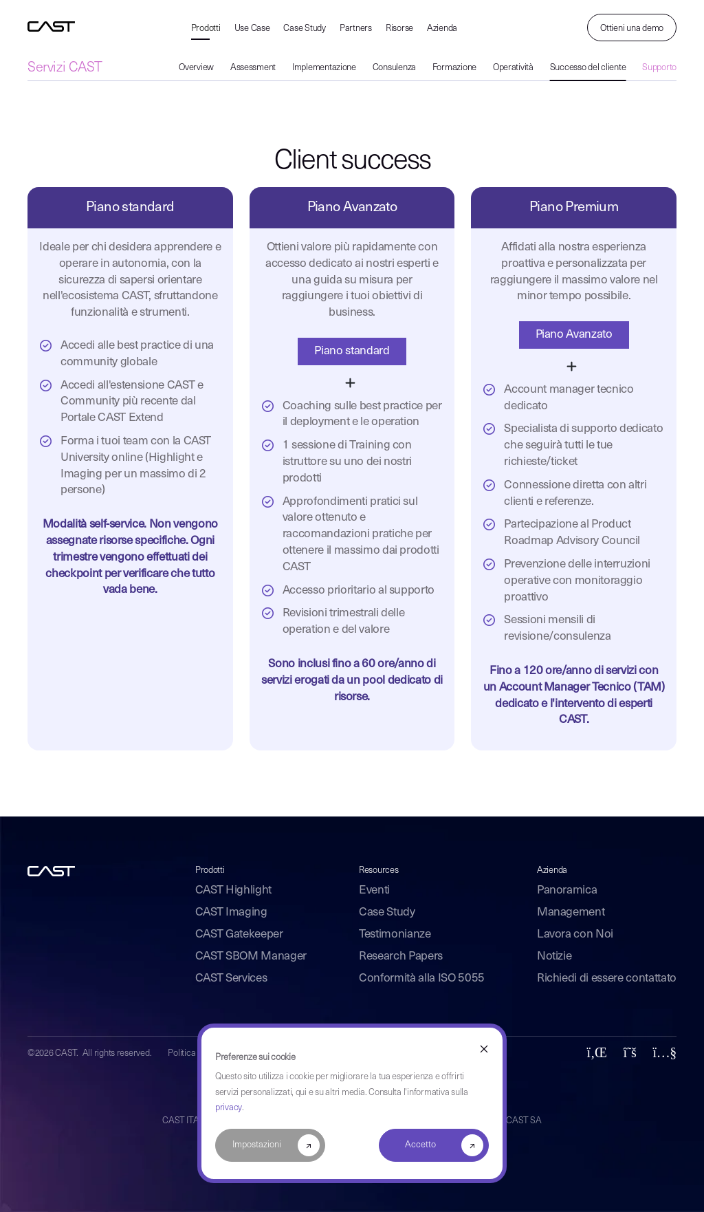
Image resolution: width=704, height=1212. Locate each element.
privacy (228, 1107)
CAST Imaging (231, 912)
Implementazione (324, 67)
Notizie (554, 956)
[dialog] (352, 1103)
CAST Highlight (233, 890)
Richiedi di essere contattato (606, 978)
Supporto (659, 67)
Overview (196, 67)
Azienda (442, 28)
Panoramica (567, 890)
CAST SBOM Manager (251, 956)
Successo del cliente (588, 67)
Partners (356, 28)
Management (571, 912)
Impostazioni (256, 1144)
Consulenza (394, 67)
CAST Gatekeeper (239, 934)
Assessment (253, 67)
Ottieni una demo (631, 28)
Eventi (374, 890)
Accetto (420, 1144)
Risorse (399, 28)
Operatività (513, 67)
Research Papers (401, 956)
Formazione (454, 67)
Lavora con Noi (575, 934)
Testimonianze (395, 934)
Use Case (252, 28)
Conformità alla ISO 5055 (422, 978)
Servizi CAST (65, 68)
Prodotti (206, 28)
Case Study (304, 28)
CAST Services (231, 978)
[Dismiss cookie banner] (484, 1049)
